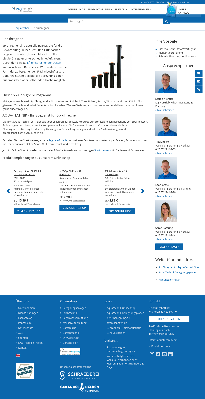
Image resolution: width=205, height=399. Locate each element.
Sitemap (23, 337)
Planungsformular (169, 279)
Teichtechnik (70, 313)
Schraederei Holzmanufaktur (124, 328)
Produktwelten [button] (105, 11)
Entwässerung (71, 337)
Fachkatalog (25, 318)
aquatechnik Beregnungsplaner (125, 313)
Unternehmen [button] (146, 11)
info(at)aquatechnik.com (163, 340)
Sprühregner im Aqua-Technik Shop (179, 267)
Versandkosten (34, 204)
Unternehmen (26, 308)
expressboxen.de (117, 323)
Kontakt (22, 347)
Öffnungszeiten (169, 319)
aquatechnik (23, 28)
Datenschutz (25, 328)
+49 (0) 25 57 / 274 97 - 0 (163, 311)
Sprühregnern (102, 150)
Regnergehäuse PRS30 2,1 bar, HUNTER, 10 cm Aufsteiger (27, 174)
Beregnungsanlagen (74, 308)
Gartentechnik (71, 333)
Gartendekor (70, 342)
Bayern (111, 367)
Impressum (25, 323)
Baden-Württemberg (129, 363)
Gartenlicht (69, 328)
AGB (20, 333)
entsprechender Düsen (46, 62)
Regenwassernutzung (75, 318)
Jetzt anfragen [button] (169, 246)
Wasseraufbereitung (75, 323)
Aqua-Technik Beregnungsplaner (177, 272)
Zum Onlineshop (28, 211)
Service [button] (127, 11)
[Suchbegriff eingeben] (115, 21)
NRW (135, 360)
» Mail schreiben (164, 110)
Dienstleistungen (28, 313)
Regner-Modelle (58, 140)
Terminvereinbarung (161, 333)
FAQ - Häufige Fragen (30, 342)
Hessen (111, 363)
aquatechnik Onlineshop (121, 308)
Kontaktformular (161, 346)
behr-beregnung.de (118, 318)
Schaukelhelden (116, 333)
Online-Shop (83, 11)
